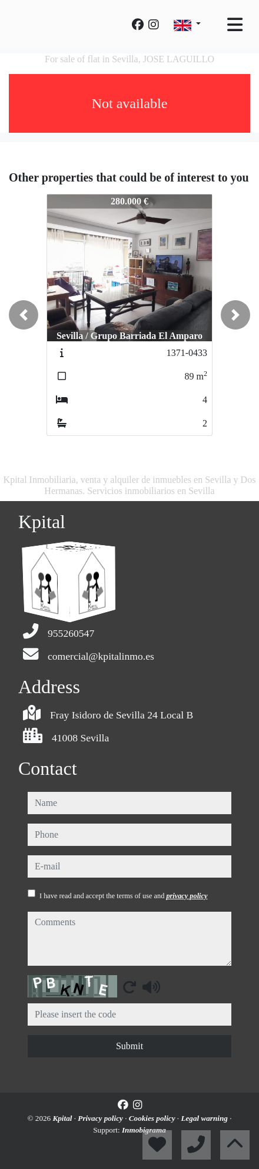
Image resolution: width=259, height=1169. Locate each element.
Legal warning (205, 1118)
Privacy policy (101, 1118)
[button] (23, 315)
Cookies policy (153, 1118)
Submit (129, 1046)
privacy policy (186, 896)
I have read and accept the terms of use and (123, 896)
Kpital (63, 1118)
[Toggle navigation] (235, 25)
